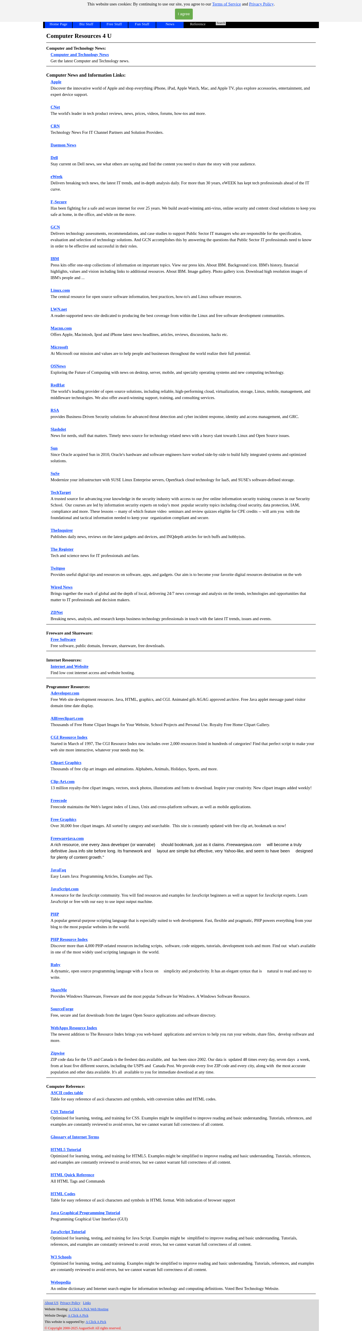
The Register (62, 549)
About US (51, 1303)
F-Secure (59, 202)
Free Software (63, 639)
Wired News (61, 587)
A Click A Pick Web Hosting (88, 1309)
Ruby (55, 964)
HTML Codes (63, 1193)
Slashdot (58, 429)
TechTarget (61, 492)
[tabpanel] (181, 48)
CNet (55, 107)
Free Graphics (63, 819)
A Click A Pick (78, 1315)
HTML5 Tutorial (66, 1149)
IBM (55, 258)
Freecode (59, 800)
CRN (55, 126)
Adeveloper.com (65, 693)
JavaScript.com (64, 889)
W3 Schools (61, 1257)
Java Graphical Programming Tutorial (85, 1212)
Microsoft (59, 347)
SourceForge (62, 1009)
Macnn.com (61, 328)
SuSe (55, 473)
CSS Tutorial (62, 1111)
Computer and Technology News (80, 54)
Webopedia (61, 1282)
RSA (55, 410)
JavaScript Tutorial (68, 1231)
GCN (55, 227)
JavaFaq (58, 870)
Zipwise (58, 1053)
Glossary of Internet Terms (75, 1137)
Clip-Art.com (62, 781)
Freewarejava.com (67, 838)
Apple (56, 82)
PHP (55, 914)
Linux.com (60, 290)
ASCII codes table (67, 1092)
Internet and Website (69, 666)
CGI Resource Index (69, 737)
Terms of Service (226, 4)
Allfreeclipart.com (67, 718)
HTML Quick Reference (72, 1175)
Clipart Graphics (66, 762)
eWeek (57, 176)
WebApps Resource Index (74, 1028)
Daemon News (63, 145)
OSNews (58, 366)
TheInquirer (62, 530)
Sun (54, 448)
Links (87, 1303)
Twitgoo (58, 568)
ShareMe (59, 990)
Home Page (59, 24)
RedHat (58, 385)
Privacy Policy (261, 4)
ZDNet (57, 612)
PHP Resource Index (69, 939)
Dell (54, 157)
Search (221, 22)
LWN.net (59, 309)
